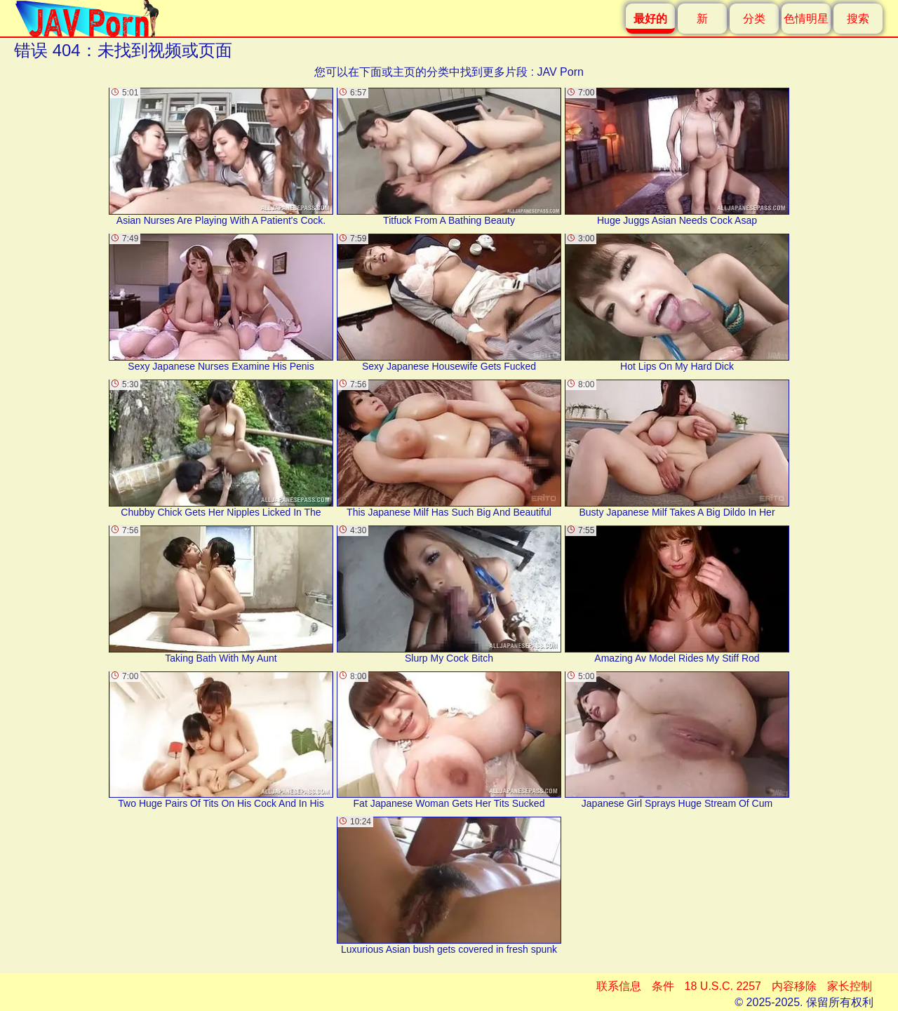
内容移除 (794, 986)
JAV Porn (560, 72)
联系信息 (618, 986)
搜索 (858, 19)
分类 (754, 19)
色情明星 (806, 19)
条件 (663, 986)
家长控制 (849, 986)
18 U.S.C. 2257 (723, 986)
